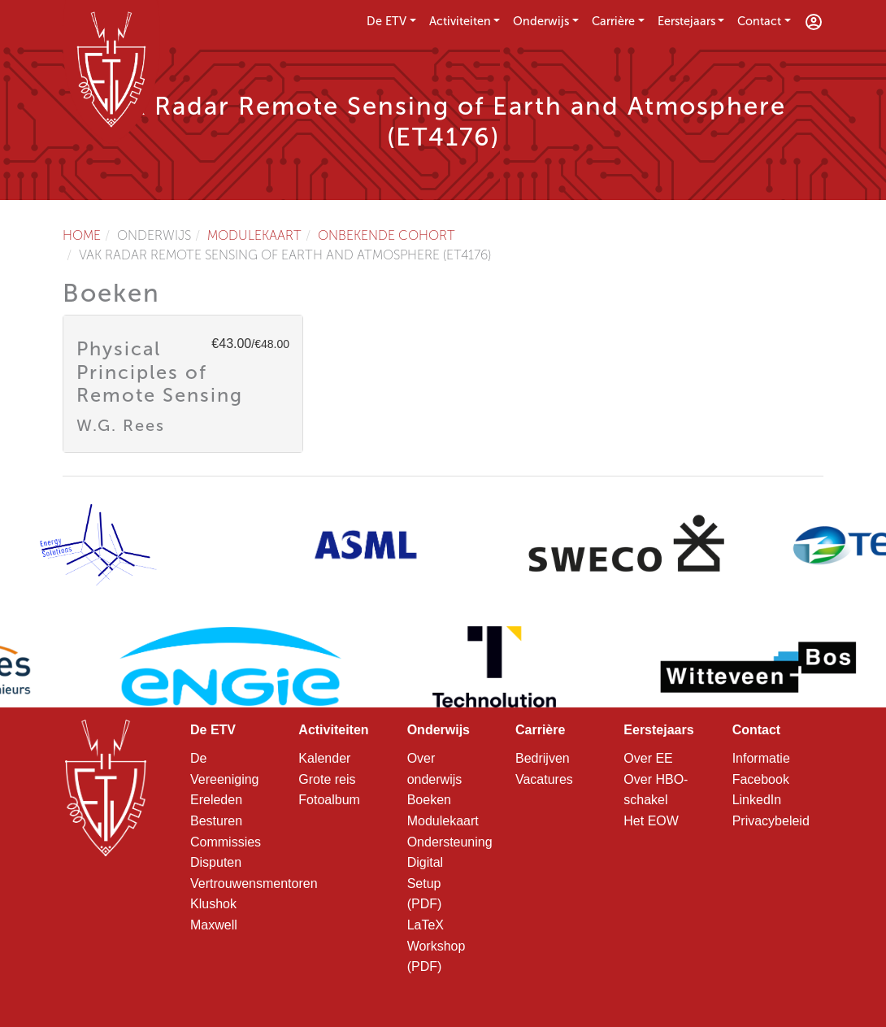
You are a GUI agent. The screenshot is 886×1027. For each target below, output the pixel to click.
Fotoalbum (329, 800)
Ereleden (216, 800)
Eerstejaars (686, 21)
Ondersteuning (450, 842)
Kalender (324, 758)
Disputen (215, 862)
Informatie (761, 758)
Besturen (216, 821)
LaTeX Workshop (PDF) (436, 945)
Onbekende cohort (386, 235)
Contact (759, 21)
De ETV (386, 21)
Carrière (613, 21)
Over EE (647, 758)
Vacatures (544, 779)
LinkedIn (757, 800)
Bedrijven (542, 758)
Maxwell (213, 925)
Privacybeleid (771, 821)
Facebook (760, 779)
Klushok (213, 904)
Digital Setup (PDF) (425, 883)
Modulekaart (254, 235)
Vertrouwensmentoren (254, 883)
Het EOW (651, 821)
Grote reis (326, 779)
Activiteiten (460, 21)
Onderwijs (541, 21)
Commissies (225, 842)
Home (82, 235)
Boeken (429, 800)
